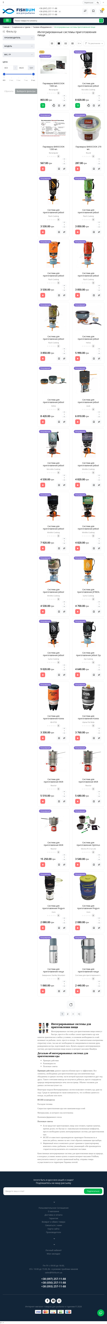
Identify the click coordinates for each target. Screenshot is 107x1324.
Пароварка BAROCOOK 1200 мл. (54, 147)
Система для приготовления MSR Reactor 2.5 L (53, 845)
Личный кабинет (53, 1250)
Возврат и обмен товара (53, 1221)
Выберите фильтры (26, 91)
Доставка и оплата (53, 1215)
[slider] (4, 74)
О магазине (53, 1211)
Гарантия (53, 1218)
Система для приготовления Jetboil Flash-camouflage (53, 339)
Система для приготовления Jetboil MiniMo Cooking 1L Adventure (88, 467)
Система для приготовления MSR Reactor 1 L (53, 782)
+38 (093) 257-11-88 (48, 14)
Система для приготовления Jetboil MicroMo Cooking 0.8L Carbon (88, 87)
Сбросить (8, 91)
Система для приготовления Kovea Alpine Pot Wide (88, 718)
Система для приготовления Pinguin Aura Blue (88, 908)
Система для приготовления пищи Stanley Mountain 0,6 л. (88, 971)
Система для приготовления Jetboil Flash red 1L (88, 276)
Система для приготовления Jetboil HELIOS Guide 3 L (53, 402)
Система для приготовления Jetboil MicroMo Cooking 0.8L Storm (53, 467)
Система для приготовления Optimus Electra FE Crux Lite (88, 845)
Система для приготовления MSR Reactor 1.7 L (88, 782)
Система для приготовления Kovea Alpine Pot (53, 718)
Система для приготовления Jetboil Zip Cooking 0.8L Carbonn (88, 655)
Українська (88, 2)
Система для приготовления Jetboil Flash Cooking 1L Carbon (53, 212)
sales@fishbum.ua (53, 1272)
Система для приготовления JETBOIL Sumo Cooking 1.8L (88, 592)
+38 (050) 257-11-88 (48, 11)
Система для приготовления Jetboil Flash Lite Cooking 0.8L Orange (53, 277)
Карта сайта (53, 1228)
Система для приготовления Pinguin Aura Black (53, 908)
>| (79, 1014)
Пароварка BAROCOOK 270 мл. (88, 147)
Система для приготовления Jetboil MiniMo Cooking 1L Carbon (53, 529)
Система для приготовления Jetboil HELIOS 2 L (88, 339)
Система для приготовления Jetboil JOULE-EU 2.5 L (88, 402)
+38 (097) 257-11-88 (48, 8)
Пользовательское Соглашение (54, 1208)
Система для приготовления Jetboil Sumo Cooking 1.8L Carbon (53, 655)
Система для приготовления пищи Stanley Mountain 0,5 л (53, 971)
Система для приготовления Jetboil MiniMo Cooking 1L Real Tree (53, 593)
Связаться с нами (53, 1225)
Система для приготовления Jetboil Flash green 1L (88, 212)
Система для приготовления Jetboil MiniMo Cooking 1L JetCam (88, 529)
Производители (53, 1232)
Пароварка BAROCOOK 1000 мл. (54, 84)
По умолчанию (94, 43)
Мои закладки (53, 1253)
